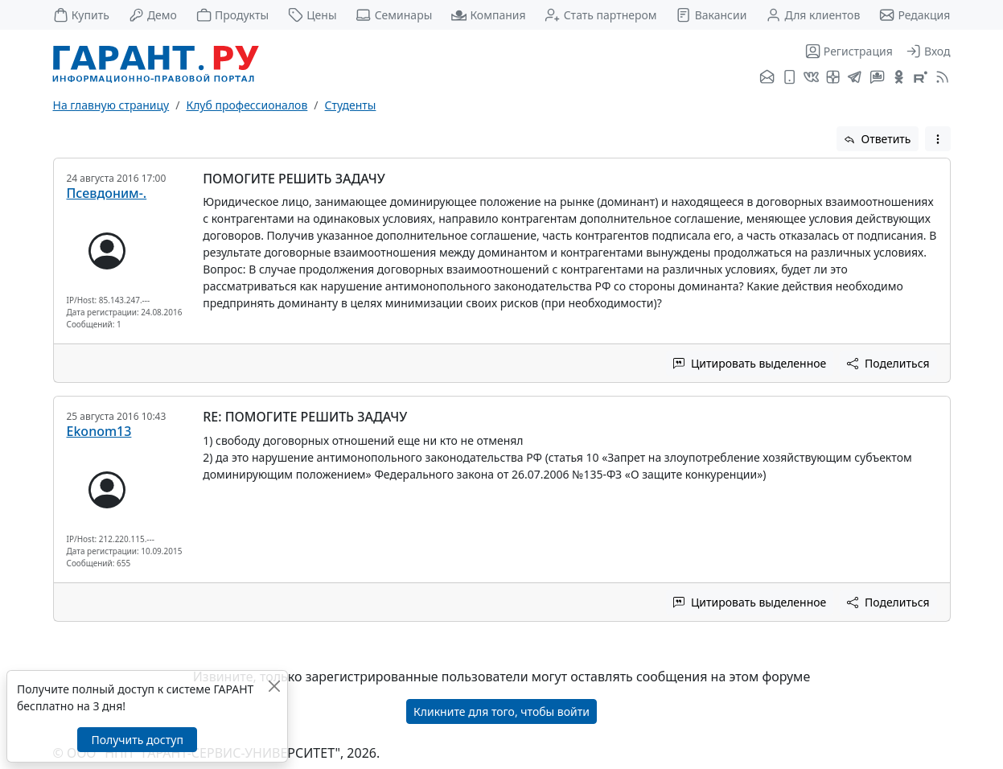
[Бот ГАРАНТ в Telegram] (877, 78)
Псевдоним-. (107, 193)
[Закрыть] (274, 685)
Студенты (350, 105)
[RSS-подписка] (940, 78)
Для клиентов (813, 15)
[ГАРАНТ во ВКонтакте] (811, 78)
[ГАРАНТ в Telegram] (854, 78)
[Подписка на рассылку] (767, 78)
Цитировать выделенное (749, 363)
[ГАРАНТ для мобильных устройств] (789, 78)
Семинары (394, 15)
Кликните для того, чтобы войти (501, 711)
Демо (153, 15)
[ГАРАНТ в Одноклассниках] (899, 78)
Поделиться (888, 363)
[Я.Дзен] (833, 78)
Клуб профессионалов (246, 105)
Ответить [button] (877, 138)
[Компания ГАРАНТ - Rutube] (920, 78)
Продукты (232, 15)
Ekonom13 (99, 431)
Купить (81, 15)
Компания (488, 15)
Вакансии (711, 15)
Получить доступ (137, 739)
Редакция (914, 15)
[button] (938, 138)
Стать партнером (600, 15)
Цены (312, 15)
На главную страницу (111, 105)
